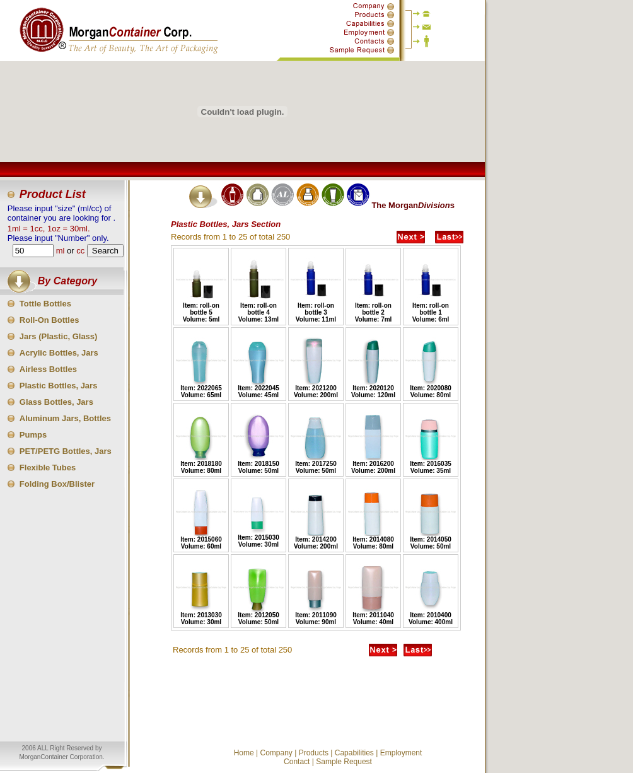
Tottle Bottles (45, 303)
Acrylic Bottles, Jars (59, 352)
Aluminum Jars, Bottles (65, 418)
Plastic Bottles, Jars (59, 385)
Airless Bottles (48, 369)
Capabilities (354, 752)
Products (313, 752)
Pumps (33, 434)
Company (276, 752)
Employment (401, 752)
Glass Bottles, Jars (56, 402)
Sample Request (344, 761)
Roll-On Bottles (49, 320)
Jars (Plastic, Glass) (59, 336)
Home (244, 752)
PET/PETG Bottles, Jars (66, 451)
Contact (297, 761)
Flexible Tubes (48, 467)
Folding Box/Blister (57, 484)
